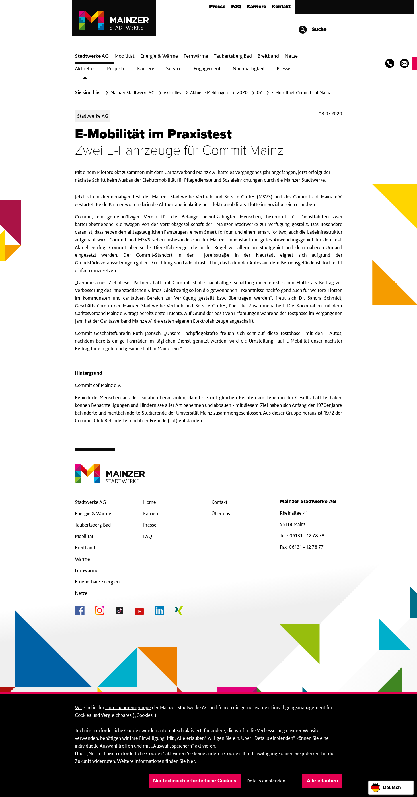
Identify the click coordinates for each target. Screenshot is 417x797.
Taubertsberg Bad (233, 56)
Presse (217, 6)
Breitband (85, 547)
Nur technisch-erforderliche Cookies (194, 780)
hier (191, 761)
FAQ (236, 6)
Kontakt (281, 6)
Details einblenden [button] (265, 781)
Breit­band (268, 56)
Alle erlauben (322, 780)
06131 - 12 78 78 (306, 536)
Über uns (220, 513)
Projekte (116, 68)
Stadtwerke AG (92, 56)
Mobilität (124, 56)
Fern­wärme (196, 56)
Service (174, 68)
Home (149, 502)
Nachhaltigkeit (249, 68)
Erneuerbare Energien (97, 582)
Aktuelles (85, 68)
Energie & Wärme (159, 56)
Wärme (82, 559)
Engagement (207, 68)
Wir (78, 707)
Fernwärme (86, 570)
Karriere (256, 6)
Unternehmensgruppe (128, 707)
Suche (312, 29)
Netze (291, 56)
